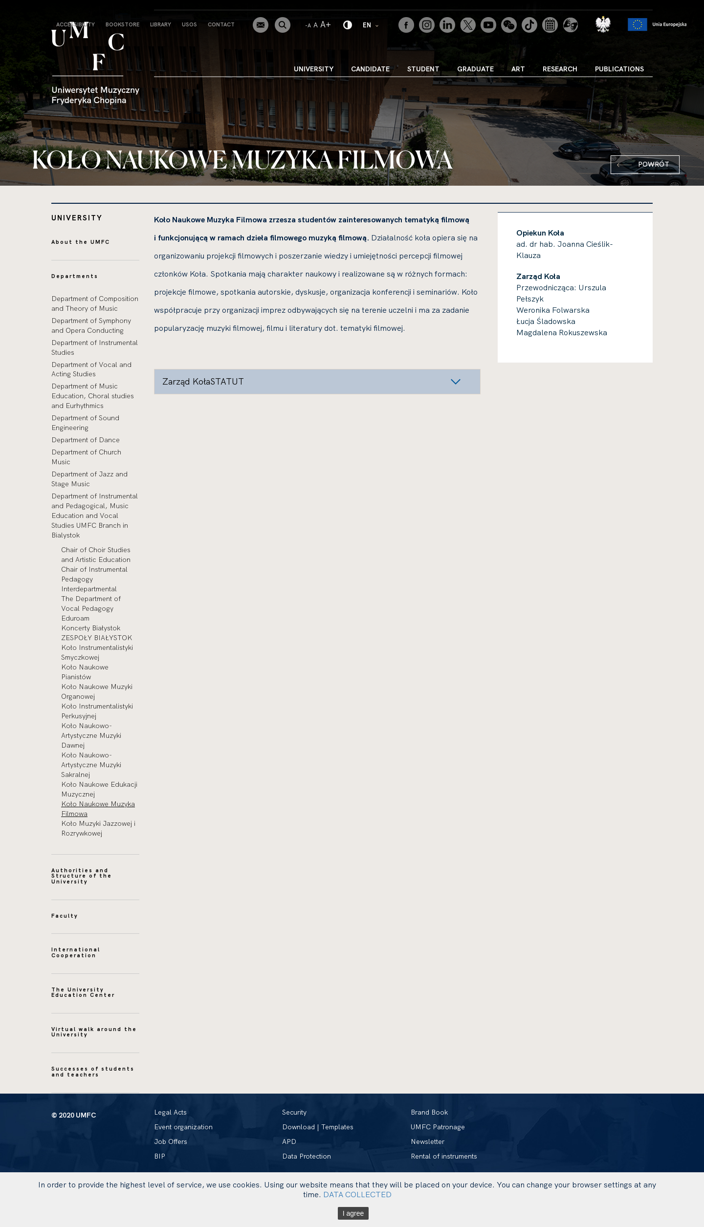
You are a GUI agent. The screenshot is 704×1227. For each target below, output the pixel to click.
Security (294, 1112)
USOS (189, 24)
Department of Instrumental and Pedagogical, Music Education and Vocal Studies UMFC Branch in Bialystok (94, 515)
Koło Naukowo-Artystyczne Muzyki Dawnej (91, 735)
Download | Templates (317, 1126)
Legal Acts (170, 1112)
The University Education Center (83, 992)
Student (423, 69)
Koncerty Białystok (90, 628)
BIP (159, 1156)
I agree (353, 1213)
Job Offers (170, 1141)
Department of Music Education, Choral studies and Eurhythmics (92, 396)
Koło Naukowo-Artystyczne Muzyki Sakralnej (91, 765)
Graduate (475, 69)
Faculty (64, 915)
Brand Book (429, 1112)
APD (289, 1141)
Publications (619, 69)
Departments (74, 276)
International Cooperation (75, 952)
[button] (317, 381)
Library (160, 24)
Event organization (183, 1126)
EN (371, 25)
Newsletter (427, 1141)
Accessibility (75, 24)
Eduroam (75, 618)
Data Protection (306, 1156)
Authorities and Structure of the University (81, 876)
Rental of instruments (444, 1156)
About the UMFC (80, 241)
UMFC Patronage (438, 1126)
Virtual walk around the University (94, 1032)
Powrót (653, 164)
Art (518, 69)
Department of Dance (85, 439)
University (313, 69)
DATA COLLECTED (357, 1194)
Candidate (370, 69)
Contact (221, 24)
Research (560, 69)
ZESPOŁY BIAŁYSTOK (96, 637)
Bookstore (122, 24)
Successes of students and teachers (92, 1071)
